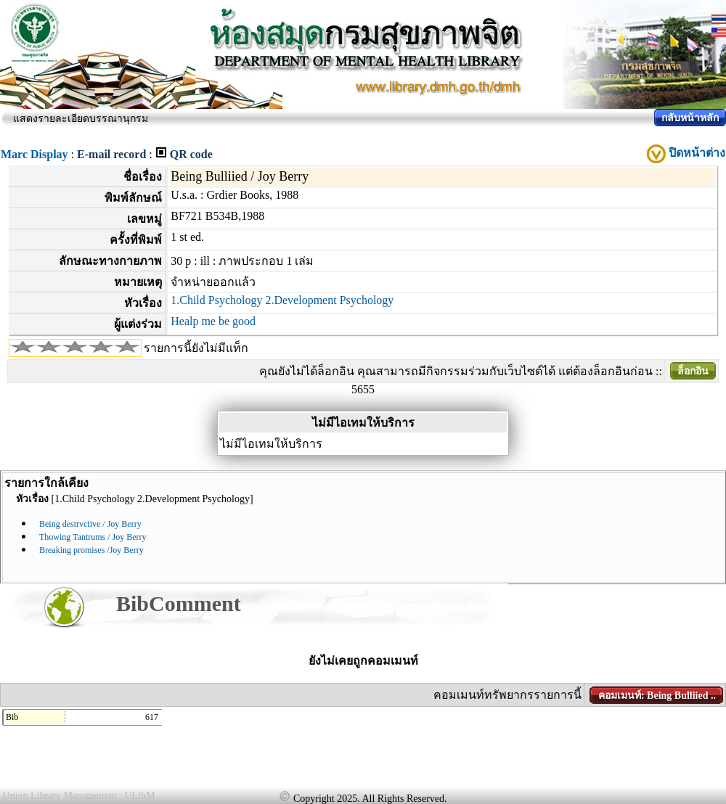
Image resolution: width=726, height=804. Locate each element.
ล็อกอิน (693, 371)
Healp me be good (213, 321)
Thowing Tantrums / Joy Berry (93, 537)
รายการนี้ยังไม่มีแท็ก (196, 348)
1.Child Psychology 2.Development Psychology (282, 300)
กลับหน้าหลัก (690, 117)
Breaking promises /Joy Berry (91, 550)
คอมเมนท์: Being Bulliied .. (657, 695)
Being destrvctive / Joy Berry (90, 524)
